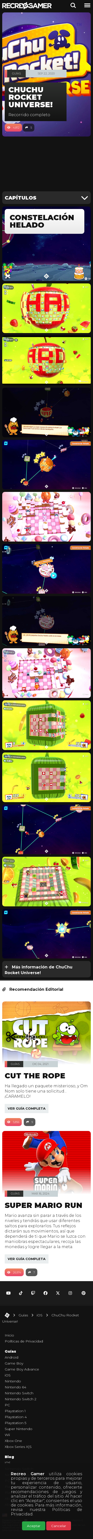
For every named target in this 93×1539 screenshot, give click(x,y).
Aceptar (33, 1526)
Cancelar (58, 1526)
